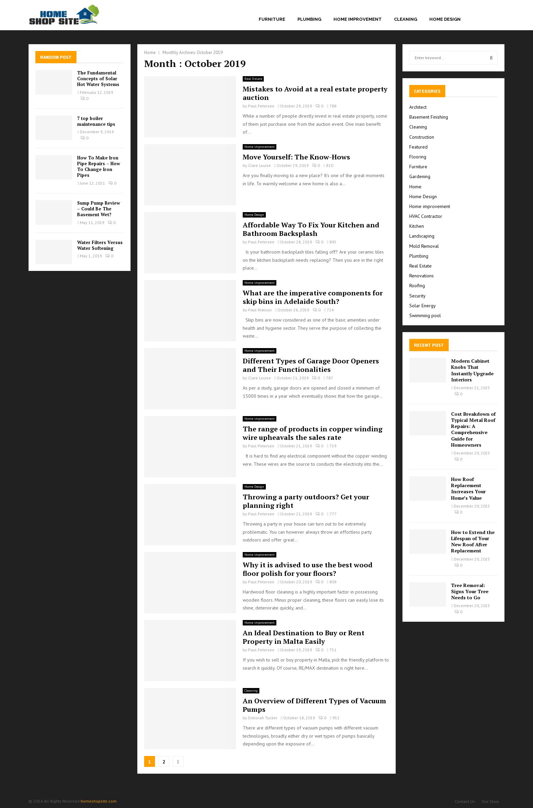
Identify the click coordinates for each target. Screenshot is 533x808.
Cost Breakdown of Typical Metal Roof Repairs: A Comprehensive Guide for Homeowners (473, 429)
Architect (418, 107)
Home (415, 187)
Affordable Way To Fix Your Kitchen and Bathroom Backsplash (311, 229)
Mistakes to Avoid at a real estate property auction (315, 93)
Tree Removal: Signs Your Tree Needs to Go (469, 591)
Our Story (490, 801)
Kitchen (416, 226)
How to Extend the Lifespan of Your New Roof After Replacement (473, 541)
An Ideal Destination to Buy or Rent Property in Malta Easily (303, 637)
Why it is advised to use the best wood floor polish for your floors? (308, 569)
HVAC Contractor (425, 216)
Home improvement (357, 19)
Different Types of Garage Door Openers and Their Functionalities (311, 365)
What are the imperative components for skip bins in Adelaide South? (313, 297)
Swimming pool (425, 315)
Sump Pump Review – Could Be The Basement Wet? (98, 209)
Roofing (417, 285)
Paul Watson (260, 309)
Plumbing (309, 19)
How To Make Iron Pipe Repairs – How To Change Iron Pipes (98, 166)
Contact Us (465, 801)
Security (417, 296)
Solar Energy (422, 306)
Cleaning (405, 19)
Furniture (272, 19)
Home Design (445, 19)
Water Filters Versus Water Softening (100, 245)
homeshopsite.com (99, 801)
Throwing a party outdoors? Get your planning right (306, 501)
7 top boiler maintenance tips (96, 121)
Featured (418, 147)
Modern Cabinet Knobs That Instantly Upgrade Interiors (472, 370)
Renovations (421, 276)
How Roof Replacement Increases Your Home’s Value (468, 488)
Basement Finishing (428, 117)
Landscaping (421, 236)
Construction (421, 137)
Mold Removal (424, 246)
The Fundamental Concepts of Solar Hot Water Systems (98, 78)
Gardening (419, 176)
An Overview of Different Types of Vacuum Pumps (314, 705)
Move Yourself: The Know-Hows (296, 156)
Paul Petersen (261, 105)
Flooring (417, 157)
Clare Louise (259, 165)
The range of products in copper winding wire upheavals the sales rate (312, 433)
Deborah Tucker (262, 717)
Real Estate (253, 78)
